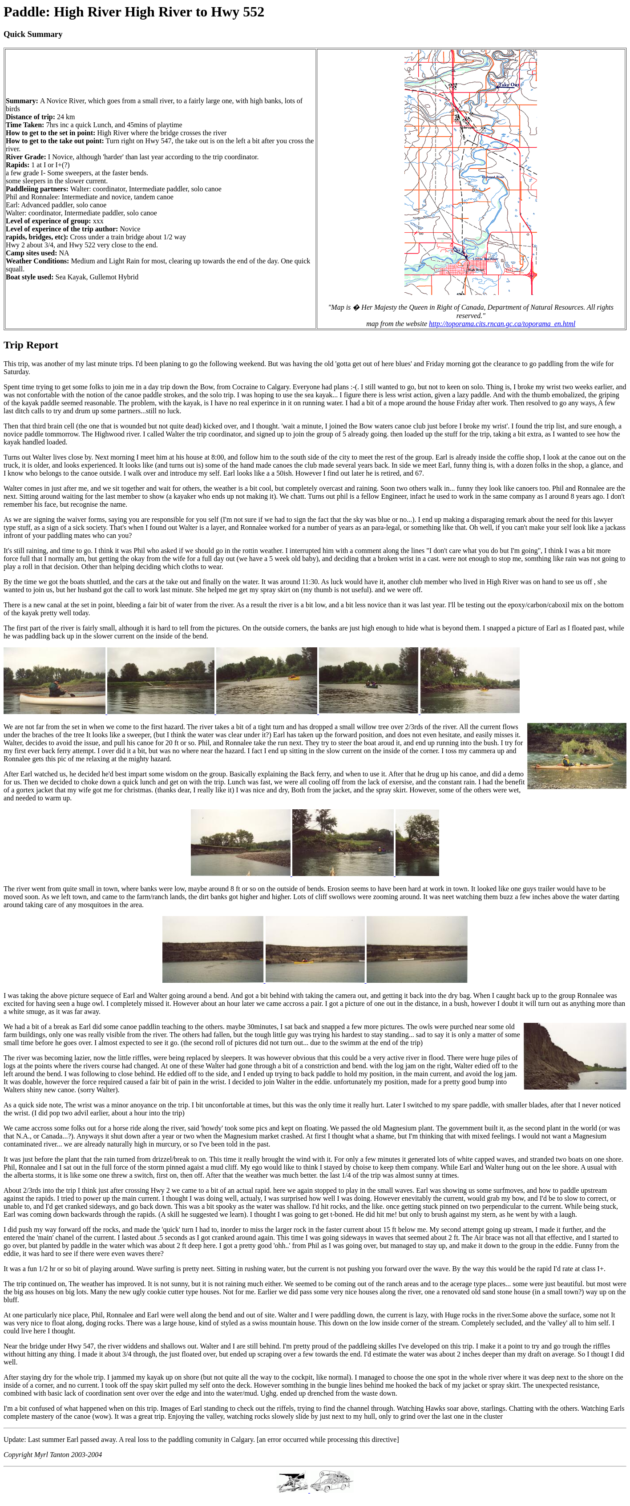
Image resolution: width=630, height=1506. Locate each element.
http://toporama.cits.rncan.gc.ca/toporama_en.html (502, 323)
